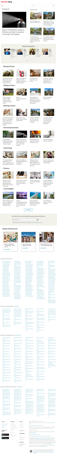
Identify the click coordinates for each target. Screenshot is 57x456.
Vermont (49, 311)
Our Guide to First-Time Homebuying (46, 244)
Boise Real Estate (5, 281)
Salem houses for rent (51, 389)
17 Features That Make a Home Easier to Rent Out (21, 119)
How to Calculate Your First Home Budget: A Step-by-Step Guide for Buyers (48, 183)
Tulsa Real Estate (51, 290)
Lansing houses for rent (29, 406)
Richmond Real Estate (40, 290)
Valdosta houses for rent (52, 405)
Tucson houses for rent (51, 402)
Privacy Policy (40, 222)
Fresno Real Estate (17, 290)
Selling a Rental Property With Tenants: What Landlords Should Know (7, 100)
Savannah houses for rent (52, 393)
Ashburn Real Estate (6, 266)
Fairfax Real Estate (17, 278)
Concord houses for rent (18, 389)
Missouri (26, 318)
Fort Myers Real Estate (17, 285)
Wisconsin (49, 319)
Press (11, 430)
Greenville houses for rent (18, 409)
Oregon (38, 318)
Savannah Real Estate (51, 273)
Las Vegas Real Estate (28, 270)
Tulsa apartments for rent (52, 361)
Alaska (4, 310)
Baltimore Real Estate (6, 273)
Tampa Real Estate (51, 286)
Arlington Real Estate (6, 265)
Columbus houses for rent (7, 413)
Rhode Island (39, 322)
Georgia (4, 326)
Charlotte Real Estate (6, 294)
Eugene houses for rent (17, 398)
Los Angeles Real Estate (29, 274)
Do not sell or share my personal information (36, 425)
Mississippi (27, 315)
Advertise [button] (21, 427)
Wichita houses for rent (52, 413)
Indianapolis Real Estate (29, 261)
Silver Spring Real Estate (52, 278)
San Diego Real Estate (51, 261)
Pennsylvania (39, 319)
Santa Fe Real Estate (51, 270)
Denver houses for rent (17, 393)
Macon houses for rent (29, 409)
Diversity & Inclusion (14, 427)
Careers (3, 427)
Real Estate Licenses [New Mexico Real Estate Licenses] (36, 434)
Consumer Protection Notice (45, 436)
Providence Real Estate (40, 282)
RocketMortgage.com (49, 443)
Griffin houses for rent (17, 410)
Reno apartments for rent (41, 367)
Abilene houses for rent (6, 389)
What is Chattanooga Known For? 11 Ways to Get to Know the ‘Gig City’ (21, 203)
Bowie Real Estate (5, 285)
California (4, 315)
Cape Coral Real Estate (6, 290)
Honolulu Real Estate (17, 297)
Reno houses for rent (40, 406)
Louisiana (15, 319)
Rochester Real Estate (40, 293)
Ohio (37, 314)
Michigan (26, 311)
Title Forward (22, 439)
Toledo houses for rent (51, 401)
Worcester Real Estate (51, 302)
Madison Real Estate (28, 277)
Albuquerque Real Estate (6, 261)
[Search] (53, 5)
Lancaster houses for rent (29, 405)
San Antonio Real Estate (40, 298)
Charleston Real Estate (6, 293)
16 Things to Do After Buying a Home (34, 80)
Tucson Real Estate (51, 289)
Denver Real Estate (17, 270)
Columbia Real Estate (17, 266)
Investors (12, 432)
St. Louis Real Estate (51, 281)
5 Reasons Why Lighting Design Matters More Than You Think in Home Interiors (35, 162)
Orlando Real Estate (40, 270)
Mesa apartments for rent (29, 361)
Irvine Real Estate (28, 262)
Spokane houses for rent (52, 394)
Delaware (4, 322)
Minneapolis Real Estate (29, 286)
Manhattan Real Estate (29, 278)
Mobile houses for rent (40, 389)
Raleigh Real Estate (40, 285)
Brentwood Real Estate (6, 286)
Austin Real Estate (5, 270)
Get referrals (4, 425)
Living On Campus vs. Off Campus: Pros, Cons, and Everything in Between (48, 120)
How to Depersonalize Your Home (21, 99)
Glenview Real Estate (17, 294)
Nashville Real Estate (28, 294)
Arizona (4, 311)
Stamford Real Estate (51, 282)
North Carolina (39, 311)
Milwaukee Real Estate (29, 285)
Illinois (15, 311)
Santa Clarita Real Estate (52, 269)
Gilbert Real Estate (17, 293)
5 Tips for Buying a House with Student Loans (35, 182)
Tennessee (38, 330)
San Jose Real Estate (51, 265)
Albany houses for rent (6, 390)
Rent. (20, 435)
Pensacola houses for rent (41, 398)
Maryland (15, 323)
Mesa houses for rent (28, 413)
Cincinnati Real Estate (17, 262)
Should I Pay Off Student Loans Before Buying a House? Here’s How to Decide (8, 183)
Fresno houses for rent (17, 405)
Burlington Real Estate (6, 289)
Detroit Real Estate (17, 273)
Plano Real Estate (39, 278)
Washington (50, 314)
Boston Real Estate (6, 282)
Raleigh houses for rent (40, 405)
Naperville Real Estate (28, 290)
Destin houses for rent (17, 394)
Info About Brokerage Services (36, 436)
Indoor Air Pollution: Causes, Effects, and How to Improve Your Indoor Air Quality (13, 32)
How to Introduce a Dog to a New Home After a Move (48, 161)
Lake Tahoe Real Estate (29, 269)
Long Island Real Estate (29, 273)
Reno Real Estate (39, 289)
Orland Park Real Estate (40, 269)
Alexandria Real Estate (6, 262)
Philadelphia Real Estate (40, 273)
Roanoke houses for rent (41, 410)
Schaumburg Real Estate (52, 274)
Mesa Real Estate (28, 282)
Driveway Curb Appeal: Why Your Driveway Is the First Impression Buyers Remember (35, 100)
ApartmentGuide (22, 437)
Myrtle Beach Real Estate (29, 289)
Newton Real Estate (40, 262)
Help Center (21, 425)
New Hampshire (27, 323)
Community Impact (14, 425)
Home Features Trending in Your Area (9, 245)
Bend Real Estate (5, 277)
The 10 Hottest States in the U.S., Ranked (47, 202)
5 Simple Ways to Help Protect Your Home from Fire (34, 141)
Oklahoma (38, 315)
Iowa (14, 314)
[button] (2, 5)
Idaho (15, 310)
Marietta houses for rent (29, 410)
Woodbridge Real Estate (52, 301)
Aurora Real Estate (6, 269)
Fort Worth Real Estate (17, 286)
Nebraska (26, 319)
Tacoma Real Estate (51, 285)
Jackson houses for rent (29, 394)
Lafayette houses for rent (29, 402)
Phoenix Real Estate (40, 274)
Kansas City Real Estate (29, 266)
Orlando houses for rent (40, 397)
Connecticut (4, 319)
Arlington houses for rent (7, 393)
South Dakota (39, 327)
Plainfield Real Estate (40, 277)
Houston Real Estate (17, 298)
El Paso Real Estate (17, 274)
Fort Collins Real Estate (17, 281)
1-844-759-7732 (43, 446)
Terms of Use (33, 222)
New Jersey (27, 326)
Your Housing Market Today (27, 244)
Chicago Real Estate (17, 261)
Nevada (26, 322)
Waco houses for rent (51, 409)
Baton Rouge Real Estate (6, 274)
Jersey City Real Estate (29, 265)
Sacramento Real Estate (41, 294)
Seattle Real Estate (51, 277)
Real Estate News (13, 435)
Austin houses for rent (6, 397)
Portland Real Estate (40, 281)
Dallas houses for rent (17, 390)
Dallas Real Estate (17, 269)
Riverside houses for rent (41, 409)
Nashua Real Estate (28, 293)
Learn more (7, 249)
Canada (21, 445)
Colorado (4, 318)
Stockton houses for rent (52, 398)
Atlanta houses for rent (6, 394)
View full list (16, 306)
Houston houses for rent (29, 389)
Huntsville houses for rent (29, 390)
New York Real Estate (40, 261)
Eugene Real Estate (17, 277)
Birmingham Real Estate (6, 278)
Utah (49, 310)
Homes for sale (7, 310)
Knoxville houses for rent (29, 401)
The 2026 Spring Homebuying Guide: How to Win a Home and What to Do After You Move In (36, 39)
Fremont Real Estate (17, 289)
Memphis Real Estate (28, 281)
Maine (15, 322)
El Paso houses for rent (17, 397)
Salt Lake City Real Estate (41, 297)
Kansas (15, 315)
